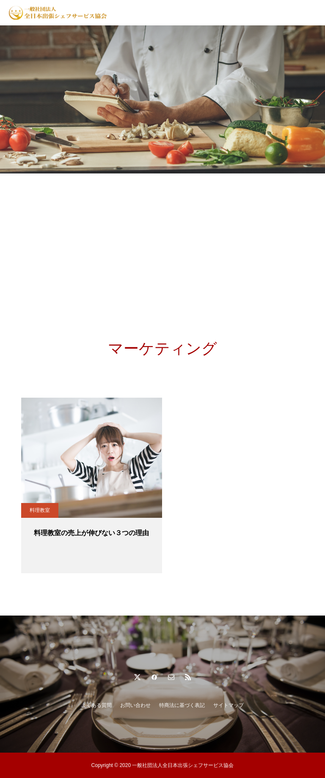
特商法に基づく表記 (182, 705)
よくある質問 (96, 705)
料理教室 (40, 510)
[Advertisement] (162, 237)
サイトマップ (228, 705)
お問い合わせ (135, 705)
